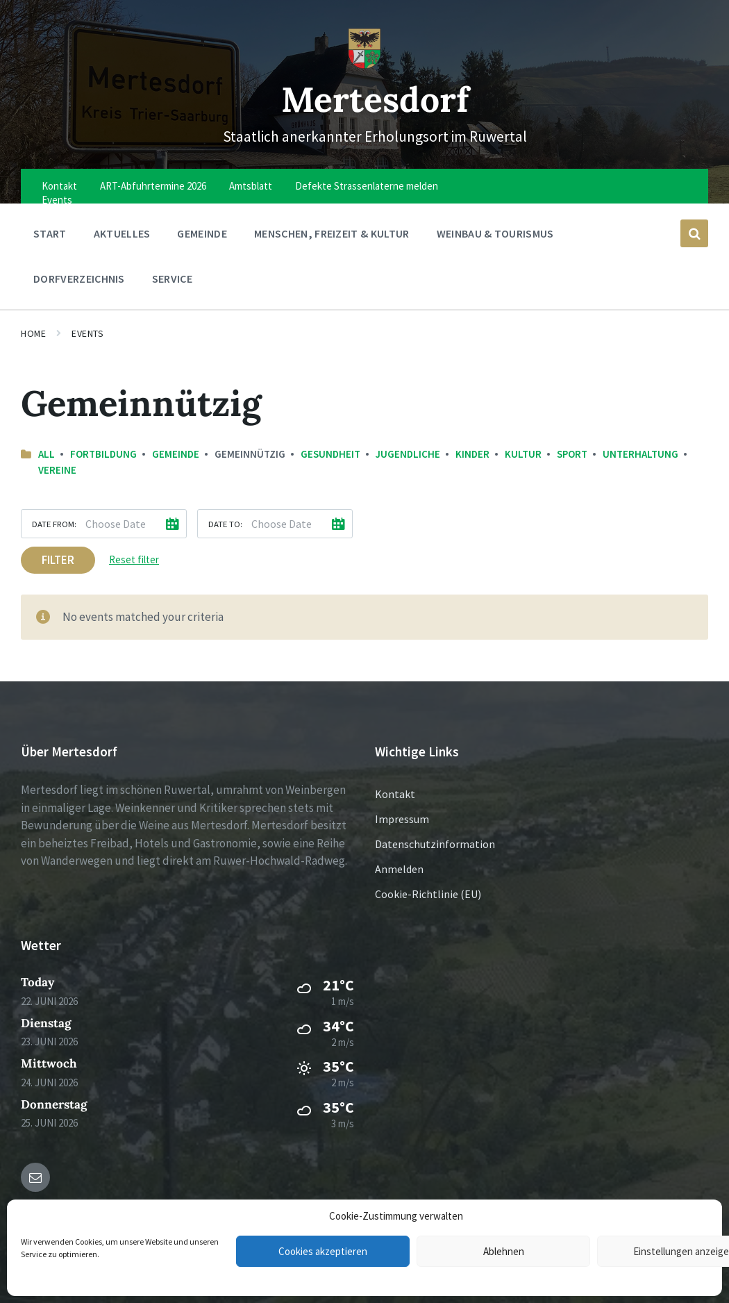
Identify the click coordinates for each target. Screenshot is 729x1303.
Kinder (472, 453)
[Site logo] (364, 65)
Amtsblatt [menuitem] (250, 185)
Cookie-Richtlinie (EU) (428, 894)
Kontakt (395, 794)
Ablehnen (503, 1251)
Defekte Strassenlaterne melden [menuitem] (366, 185)
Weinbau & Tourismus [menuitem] (495, 233)
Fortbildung (103, 453)
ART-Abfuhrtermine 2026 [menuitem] (153, 185)
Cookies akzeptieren (322, 1251)
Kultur (523, 453)
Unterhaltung (640, 453)
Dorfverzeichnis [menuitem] (79, 278)
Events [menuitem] (57, 199)
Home (33, 333)
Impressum (402, 819)
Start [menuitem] (50, 233)
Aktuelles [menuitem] (122, 233)
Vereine (57, 469)
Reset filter (134, 559)
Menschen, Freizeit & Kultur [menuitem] (332, 233)
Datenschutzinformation (435, 844)
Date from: (54, 523)
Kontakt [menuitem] (59, 185)
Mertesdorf (375, 99)
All (46, 453)
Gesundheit (330, 453)
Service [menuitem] (172, 278)
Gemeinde (175, 453)
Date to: (225, 523)
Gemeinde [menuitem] (202, 233)
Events (87, 333)
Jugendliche (408, 453)
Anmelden (399, 869)
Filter (58, 559)
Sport (572, 453)
